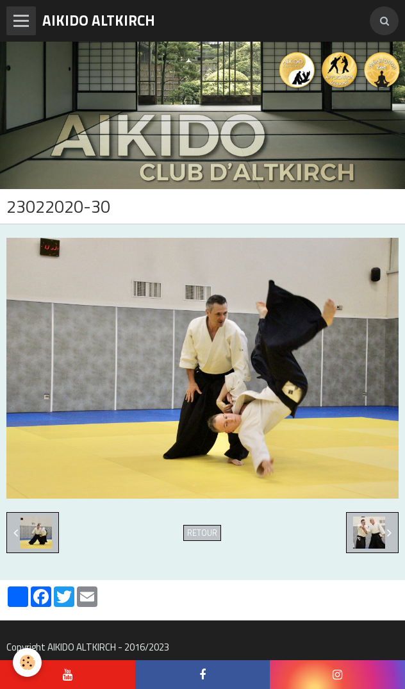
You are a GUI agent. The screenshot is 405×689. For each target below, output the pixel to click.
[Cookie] (27, 662)
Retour (202, 533)
